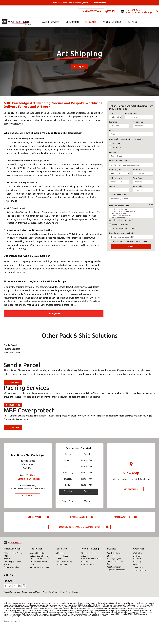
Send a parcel (34, 517)
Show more (10, 575)
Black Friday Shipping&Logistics (114, 557)
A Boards (84, 556)
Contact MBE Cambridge (29, 478)
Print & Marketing (90, 548)
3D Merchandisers (88, 553)
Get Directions (131, 489)
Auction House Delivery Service (39, 563)
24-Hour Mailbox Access (13, 553)
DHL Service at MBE (131, 214)
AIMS (6, 556)
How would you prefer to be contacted (126, 139)
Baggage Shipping (62, 556)
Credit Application (114, 567)
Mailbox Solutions (12, 548)
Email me (116, 143)
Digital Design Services (116, 570)
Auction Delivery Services (39, 559)
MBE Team (137, 559)
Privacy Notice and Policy (31, 592)
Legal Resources (139, 570)
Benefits (7, 559)
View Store (27, 496)
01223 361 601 (29, 475)
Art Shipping (60, 553)
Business (111, 548)
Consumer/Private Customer (124, 228)
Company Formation (11, 567)
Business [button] (133, 18)
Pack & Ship (61, 548)
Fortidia (75, 592)
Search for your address (119, 160)
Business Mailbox (78, 517)
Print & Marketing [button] (113, 18)
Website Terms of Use (12, 592)
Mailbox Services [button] (51, 18)
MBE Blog (137, 562)
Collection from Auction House (131, 211)
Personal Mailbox (122, 517)
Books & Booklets (88, 565)
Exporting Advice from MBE (131, 216)
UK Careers (137, 556)
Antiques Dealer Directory (40, 556)
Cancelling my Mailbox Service (12, 563)
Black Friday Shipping (131, 209)
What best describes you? (120, 220)
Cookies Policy (65, 592)
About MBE (138, 548)
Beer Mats (85, 562)
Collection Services (63, 565)
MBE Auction (36, 548)
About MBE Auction (37, 553)
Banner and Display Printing (91, 559)
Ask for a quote (106, 9)
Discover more (13, 382)
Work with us (138, 553)
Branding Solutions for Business (116, 562)
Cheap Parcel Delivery (64, 562)
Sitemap (136, 565)
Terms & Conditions (50, 592)
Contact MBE (138, 567)
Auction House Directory (39, 567)
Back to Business (113, 553)
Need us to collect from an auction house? (79, 527)
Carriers (59, 559)
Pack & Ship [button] (91, 18)
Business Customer (120, 224)
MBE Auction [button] (72, 18)
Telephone (116, 147)
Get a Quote (79, 67)
